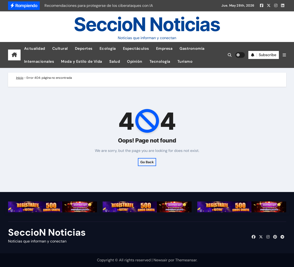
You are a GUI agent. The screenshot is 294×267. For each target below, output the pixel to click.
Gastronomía (192, 48)
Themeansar (186, 260)
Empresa (164, 48)
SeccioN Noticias (147, 24)
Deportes (83, 48)
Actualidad (34, 48)
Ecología (108, 48)
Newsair (160, 260)
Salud (114, 61)
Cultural (60, 48)
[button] (284, 55)
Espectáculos (136, 48)
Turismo (185, 61)
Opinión (134, 61)
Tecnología (159, 61)
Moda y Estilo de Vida (81, 61)
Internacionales (39, 61)
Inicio (19, 78)
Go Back (147, 162)
